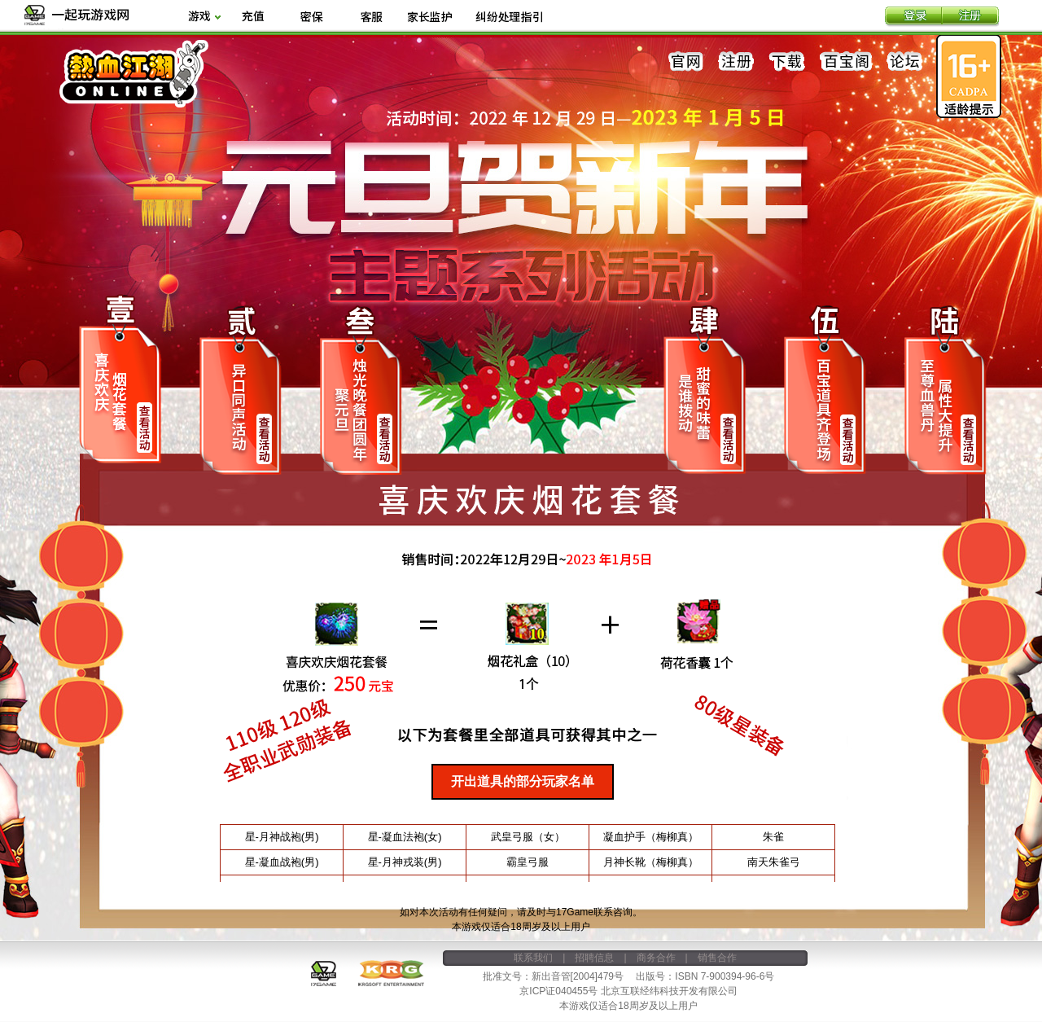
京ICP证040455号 (558, 991)
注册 (970, 17)
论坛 (904, 61)
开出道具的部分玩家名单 (522, 781)
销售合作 (717, 957)
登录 (913, 17)
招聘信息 (594, 957)
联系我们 (533, 957)
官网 (686, 61)
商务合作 (656, 957)
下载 (787, 61)
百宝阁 (846, 61)
